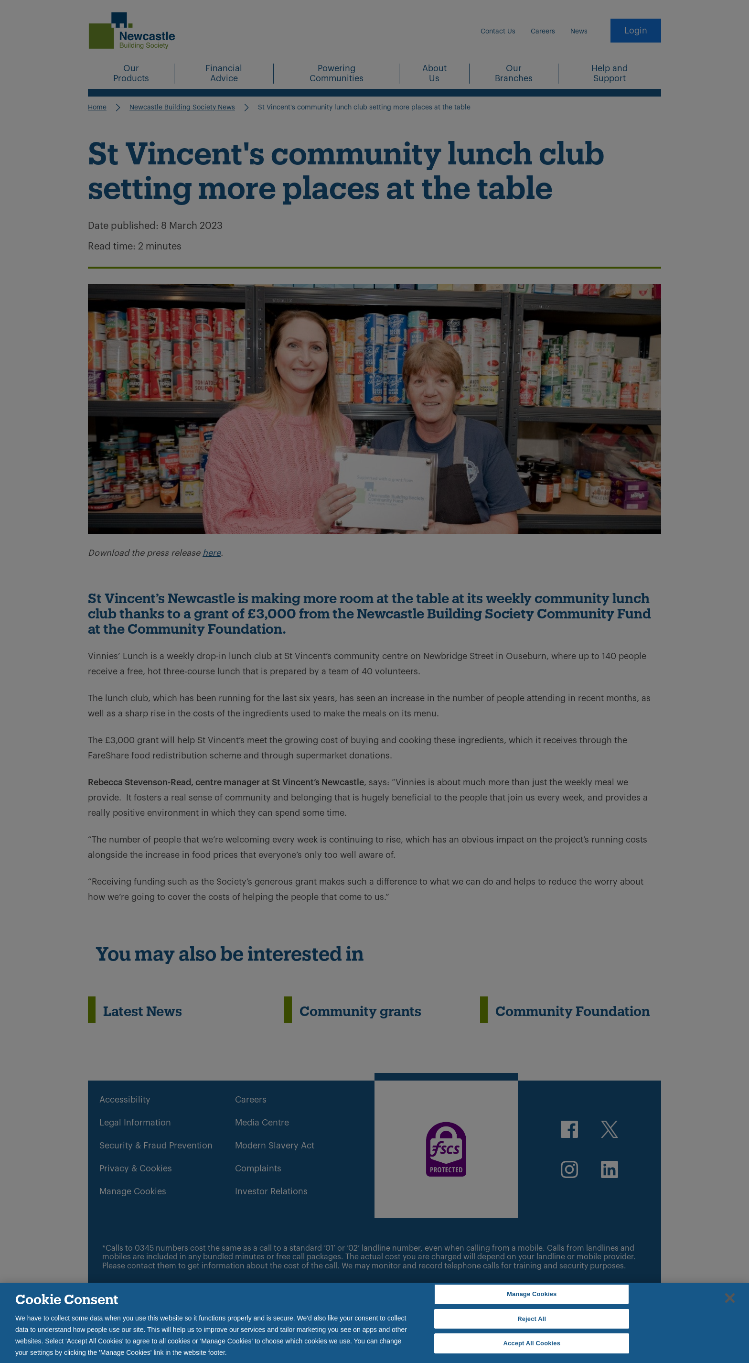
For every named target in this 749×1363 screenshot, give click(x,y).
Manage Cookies (531, 1294)
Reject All (531, 1318)
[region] (374, 1323)
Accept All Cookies (531, 1343)
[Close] (729, 1298)
